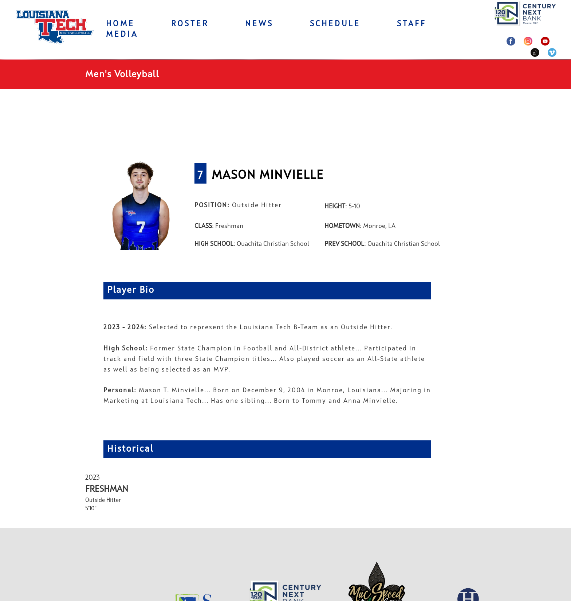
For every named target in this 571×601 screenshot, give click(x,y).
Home (120, 24)
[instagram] (528, 41)
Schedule (335, 24)
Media (122, 35)
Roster (190, 24)
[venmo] (552, 52)
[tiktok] (535, 52)
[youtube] (545, 41)
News (259, 24)
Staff (411, 24)
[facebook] (511, 41)
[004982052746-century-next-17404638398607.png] (525, 13)
